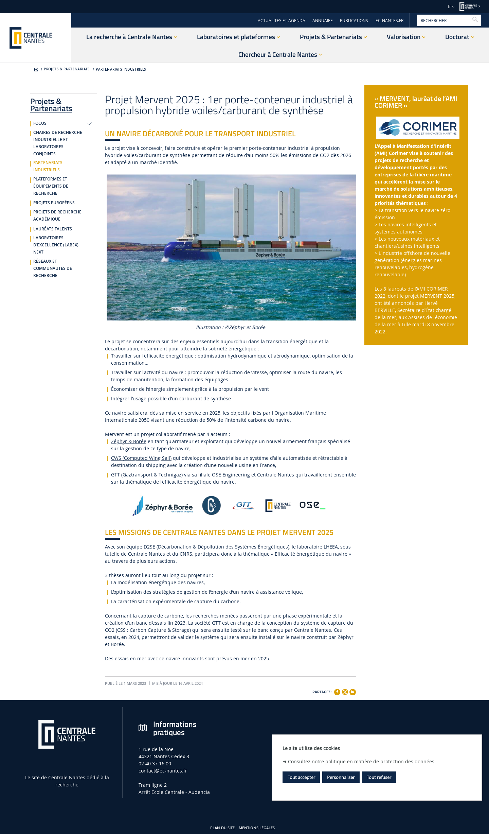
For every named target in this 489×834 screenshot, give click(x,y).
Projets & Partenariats (51, 103)
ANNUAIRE (322, 20)
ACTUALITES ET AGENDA (281, 20)
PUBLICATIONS (354, 20)
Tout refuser (379, 777)
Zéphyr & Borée (128, 441)
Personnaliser (341, 777)
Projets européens (54, 203)
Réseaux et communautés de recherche (52, 268)
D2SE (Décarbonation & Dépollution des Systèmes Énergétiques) (216, 546)
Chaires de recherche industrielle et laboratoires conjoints (57, 143)
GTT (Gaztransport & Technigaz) (147, 474)
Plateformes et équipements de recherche (50, 186)
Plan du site (222, 828)
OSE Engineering (231, 474)
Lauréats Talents (52, 229)
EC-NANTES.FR (389, 20)
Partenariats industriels (121, 69)
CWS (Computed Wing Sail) (141, 458)
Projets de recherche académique (57, 215)
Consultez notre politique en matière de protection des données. (362, 761)
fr (449, 6)
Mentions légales (257, 828)
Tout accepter (301, 777)
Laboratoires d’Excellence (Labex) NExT (55, 245)
